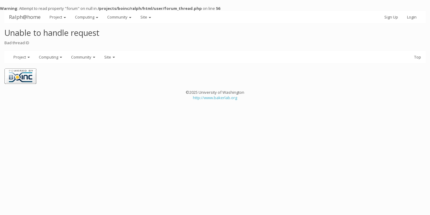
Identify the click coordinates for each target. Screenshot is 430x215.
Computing (86, 17)
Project (58, 17)
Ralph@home (25, 16)
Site (145, 17)
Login (412, 17)
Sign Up (391, 17)
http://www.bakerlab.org (215, 97)
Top (417, 57)
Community (119, 17)
